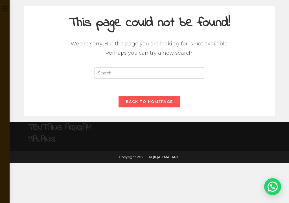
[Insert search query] (149, 73)
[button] (272, 186)
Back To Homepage (149, 101)
